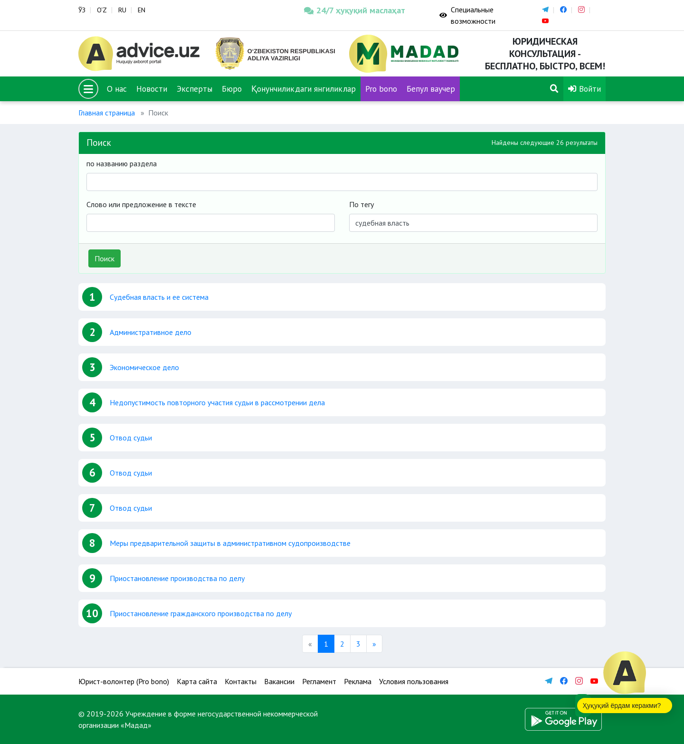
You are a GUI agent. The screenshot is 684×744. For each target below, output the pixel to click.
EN (141, 10)
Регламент (319, 681)
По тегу (361, 204)
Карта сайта (197, 681)
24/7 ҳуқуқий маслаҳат (354, 10)
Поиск (104, 258)
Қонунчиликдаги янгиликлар (303, 88)
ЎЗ (82, 10)
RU (122, 10)
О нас (117, 88)
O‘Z (102, 10)
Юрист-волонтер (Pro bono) (123, 681)
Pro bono (381, 88)
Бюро (232, 88)
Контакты (240, 681)
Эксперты (194, 88)
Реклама (357, 681)
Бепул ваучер (431, 88)
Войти (584, 88)
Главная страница (106, 112)
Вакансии (279, 681)
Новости (151, 88)
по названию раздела (121, 163)
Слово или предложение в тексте (141, 204)
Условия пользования (413, 681)
